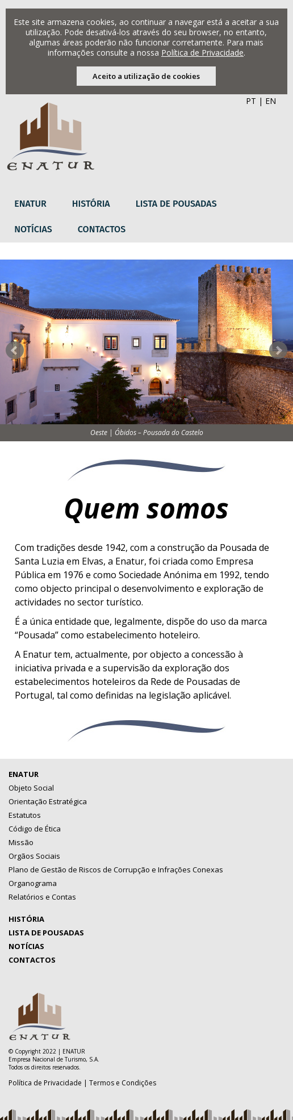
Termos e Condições (122, 1083)
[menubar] (146, 217)
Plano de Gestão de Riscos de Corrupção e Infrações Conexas (116, 869)
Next (278, 350)
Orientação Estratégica (48, 801)
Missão (21, 842)
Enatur (30, 203)
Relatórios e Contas (42, 897)
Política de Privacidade (202, 52)
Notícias (33, 229)
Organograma (33, 883)
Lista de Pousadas (176, 203)
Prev (15, 350)
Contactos (101, 229)
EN (270, 100)
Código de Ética (35, 829)
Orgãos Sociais (34, 856)
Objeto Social (31, 788)
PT (251, 100)
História (91, 203)
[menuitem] (35, 204)
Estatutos (25, 815)
